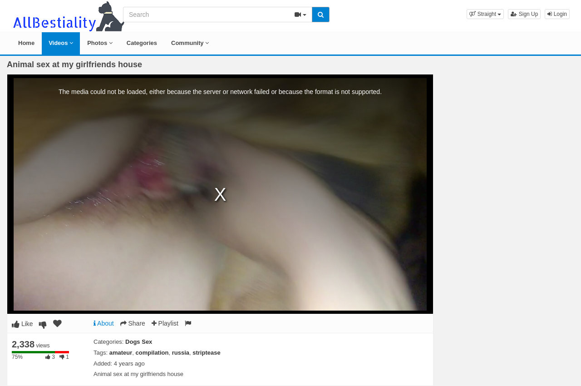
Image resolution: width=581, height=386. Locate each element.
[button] (485, 14)
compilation (152, 352)
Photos (100, 43)
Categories (142, 43)
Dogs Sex (138, 341)
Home (26, 43)
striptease (206, 352)
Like (22, 323)
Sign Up (524, 14)
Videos (61, 43)
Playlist (165, 323)
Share (132, 323)
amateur (121, 352)
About (104, 323)
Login (557, 14)
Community (190, 43)
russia (180, 352)
